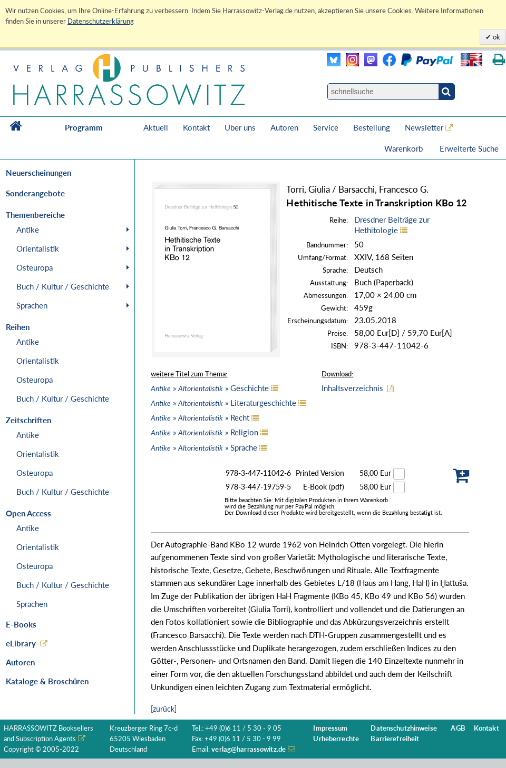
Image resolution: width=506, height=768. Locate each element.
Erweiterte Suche (469, 148)
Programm (84, 127)
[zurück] (164, 708)
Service (325, 127)
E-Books (21, 624)
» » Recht (200, 417)
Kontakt (196, 127)
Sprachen (31, 305)
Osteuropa (34, 267)
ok (495, 37)
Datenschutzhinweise (403, 728)
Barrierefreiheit (395, 739)
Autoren (284, 127)
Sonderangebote (35, 193)
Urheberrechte (336, 739)
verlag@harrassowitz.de (248, 749)
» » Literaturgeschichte (223, 402)
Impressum (330, 728)
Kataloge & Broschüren (47, 681)
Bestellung (371, 127)
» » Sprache (204, 447)
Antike (27, 229)
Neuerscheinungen (38, 172)
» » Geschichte (210, 388)
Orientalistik (37, 248)
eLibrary (21, 643)
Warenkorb (404, 148)
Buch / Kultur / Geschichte (62, 286)
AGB (458, 728)
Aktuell (155, 127)
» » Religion (204, 432)
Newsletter (424, 127)
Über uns (240, 127)
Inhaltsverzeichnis (352, 388)
